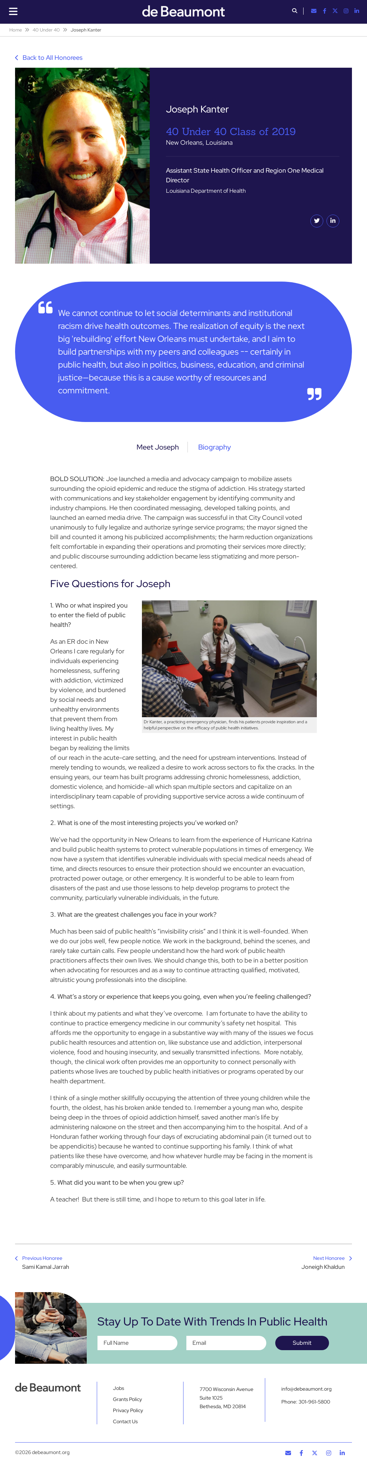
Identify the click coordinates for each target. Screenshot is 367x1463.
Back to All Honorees (48, 57)
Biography (214, 447)
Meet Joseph (158, 447)
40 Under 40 (46, 30)
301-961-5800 (314, 1402)
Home (15, 30)
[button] (295, 11)
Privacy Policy (128, 1410)
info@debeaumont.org (306, 1389)
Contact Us (125, 1421)
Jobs (118, 1388)
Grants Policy (127, 1399)
